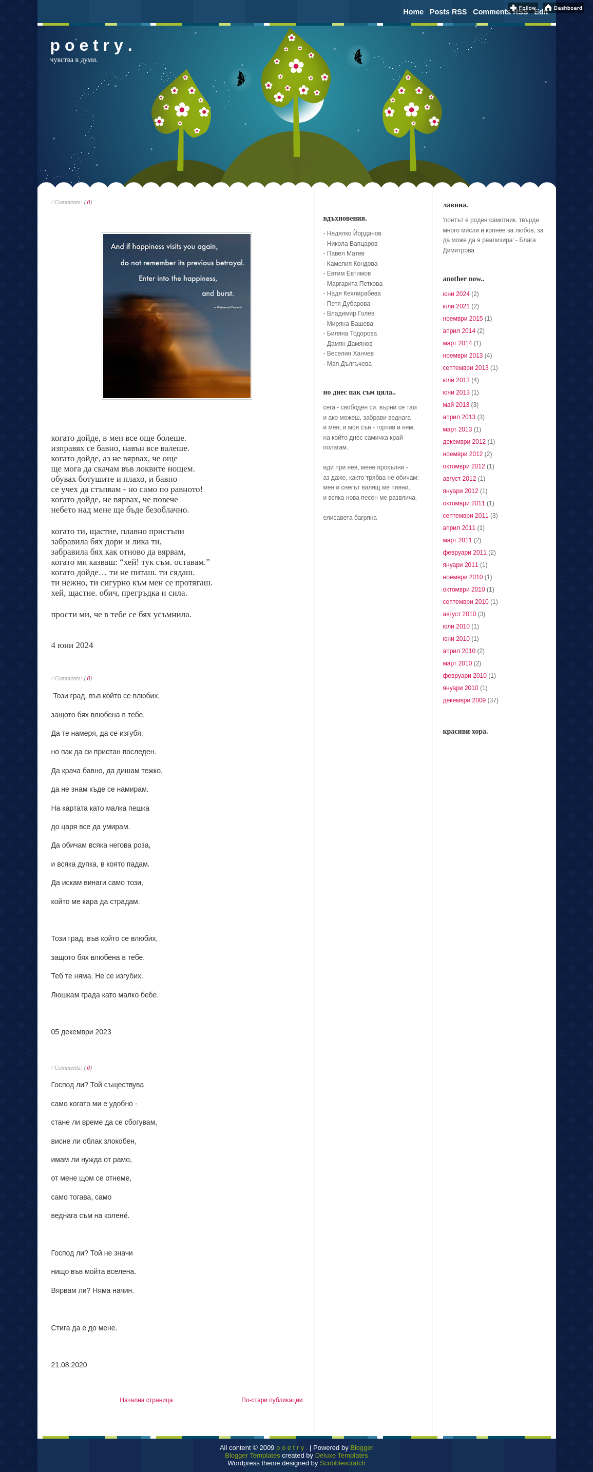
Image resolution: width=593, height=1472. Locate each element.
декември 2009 (464, 700)
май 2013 (456, 404)
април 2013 (459, 417)
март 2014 (457, 343)
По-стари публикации (271, 1400)
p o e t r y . (292, 1447)
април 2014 (459, 331)
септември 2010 (466, 601)
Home (413, 12)
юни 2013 (456, 392)
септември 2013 (466, 367)
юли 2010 (456, 626)
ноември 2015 (463, 318)
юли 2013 (456, 380)
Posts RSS (448, 12)
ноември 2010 (463, 577)
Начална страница (146, 1400)
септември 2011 (466, 515)
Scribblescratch (343, 1463)
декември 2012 (464, 441)
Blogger (361, 1447)
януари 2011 (461, 564)
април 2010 (459, 651)
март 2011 (457, 540)
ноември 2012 (463, 454)
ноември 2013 (463, 355)
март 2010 (457, 663)
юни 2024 (456, 294)
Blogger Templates (252, 1455)
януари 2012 (461, 491)
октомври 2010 (464, 589)
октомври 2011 (464, 503)
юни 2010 (456, 638)
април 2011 (459, 528)
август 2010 (459, 614)
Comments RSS (500, 12)
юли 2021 (456, 306)
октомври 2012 (464, 466)
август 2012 (459, 478)
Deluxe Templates (341, 1455)
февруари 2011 (465, 552)
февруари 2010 (465, 675)
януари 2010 (461, 688)
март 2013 (457, 429)
